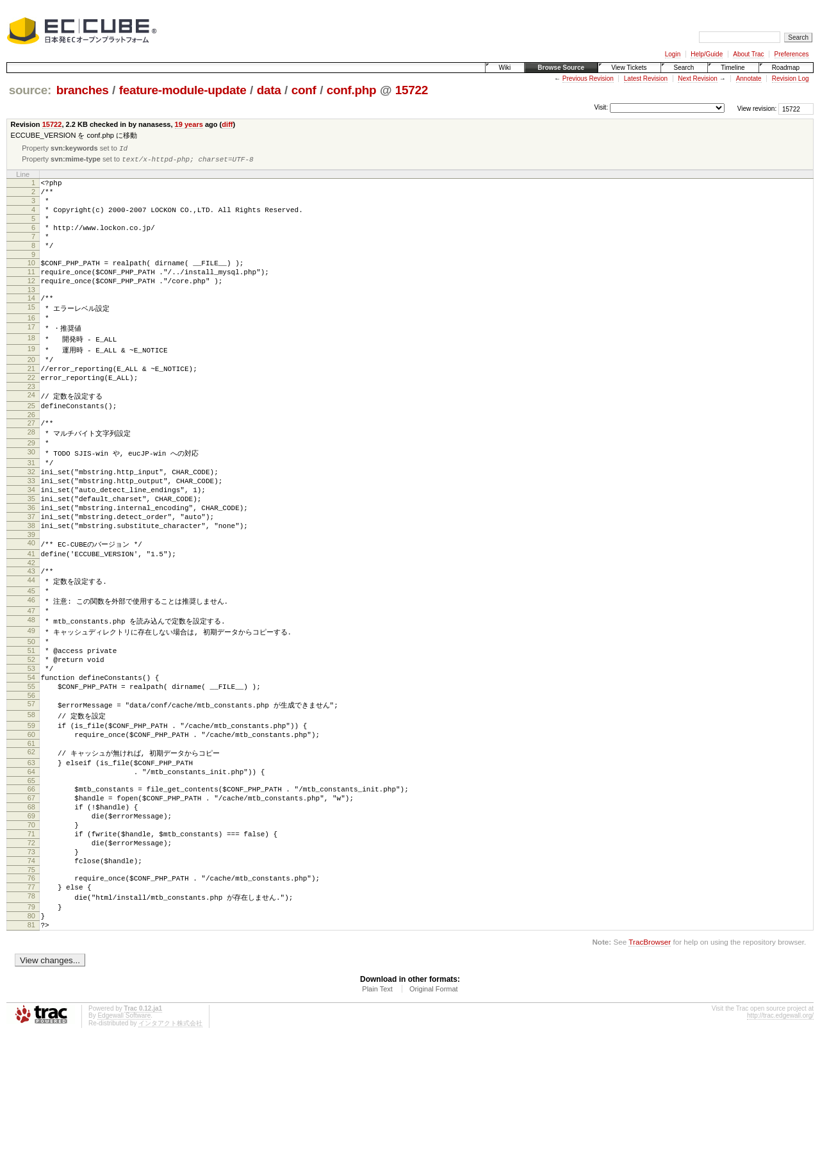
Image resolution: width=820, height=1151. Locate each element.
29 (31, 484)
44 (31, 643)
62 (31, 838)
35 (31, 550)
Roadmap (786, 67)
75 (31, 978)
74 (31, 967)
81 (31, 1041)
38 (31, 582)
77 (31, 997)
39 (31, 593)
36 (31, 561)
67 (31, 891)
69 (31, 912)
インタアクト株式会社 (170, 1141)
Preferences (792, 54)
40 (31, 602)
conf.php (351, 90)
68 (31, 902)
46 (31, 666)
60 (31, 819)
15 (31, 332)
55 (31, 766)
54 (31, 755)
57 (31, 785)
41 (31, 613)
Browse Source (560, 67)
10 (31, 281)
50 (31, 711)
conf (303, 90)
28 (31, 472)
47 (31, 677)
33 (31, 528)
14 (31, 322)
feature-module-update (183, 90)
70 (31, 923)
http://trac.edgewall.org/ (780, 1134)
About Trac (748, 54)
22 (31, 411)
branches (82, 90)
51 (31, 722)
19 (31, 378)
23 (31, 422)
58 (31, 796)
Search (684, 67)
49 (31, 700)
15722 (411, 90)
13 (31, 313)
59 (31, 808)
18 (31, 366)
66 (31, 880)
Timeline (732, 67)
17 (31, 355)
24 (31, 431)
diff (227, 124)
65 (31, 871)
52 (31, 733)
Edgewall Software (124, 1134)
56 (31, 777)
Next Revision (698, 78)
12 (31, 302)
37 (31, 572)
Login (672, 54)
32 (31, 517)
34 (31, 539)
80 (31, 1030)
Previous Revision (588, 78)
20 (31, 389)
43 (31, 632)
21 (31, 400)
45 (31, 655)
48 (31, 688)
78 (31, 1008)
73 (31, 956)
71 (31, 934)
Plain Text (377, 1107)
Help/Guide (707, 54)
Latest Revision (646, 78)
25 (31, 442)
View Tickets (628, 67)
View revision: (757, 108)
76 (31, 986)
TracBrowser (649, 1060)
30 (31, 495)
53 (31, 744)
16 (31, 344)
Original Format (433, 1107)
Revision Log (790, 78)
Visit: (601, 108)
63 (31, 850)
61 (31, 830)
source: (30, 90)
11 (31, 291)
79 (31, 1019)
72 (31, 945)
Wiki (504, 67)
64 (31, 861)
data (269, 90)
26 (31, 453)
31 (31, 506)
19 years (189, 124)
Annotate (749, 78)
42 (31, 624)
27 (31, 461)
